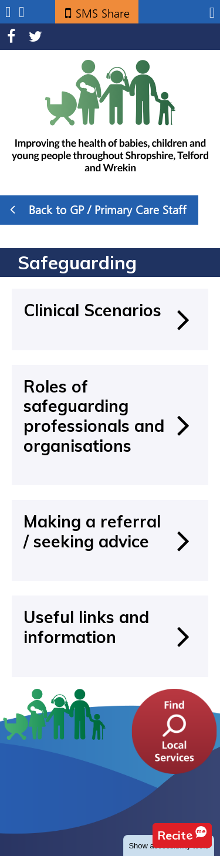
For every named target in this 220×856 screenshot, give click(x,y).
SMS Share (103, 13)
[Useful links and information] (110, 636)
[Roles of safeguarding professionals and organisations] (110, 425)
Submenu (8, 12)
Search (21, 12)
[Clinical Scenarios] (110, 319)
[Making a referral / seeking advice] (110, 540)
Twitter (35, 36)
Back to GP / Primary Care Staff (98, 209)
